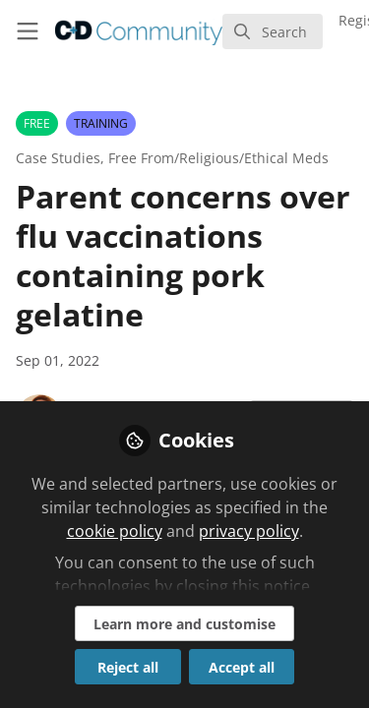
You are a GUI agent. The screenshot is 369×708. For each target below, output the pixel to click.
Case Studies (58, 157)
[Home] (138, 31)
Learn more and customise (184, 624)
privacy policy (249, 531)
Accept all (242, 667)
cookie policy (114, 531)
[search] (272, 31)
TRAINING (101, 123)
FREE (37, 123)
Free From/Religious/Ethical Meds (218, 157)
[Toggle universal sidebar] (27, 31)
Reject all (127, 667)
